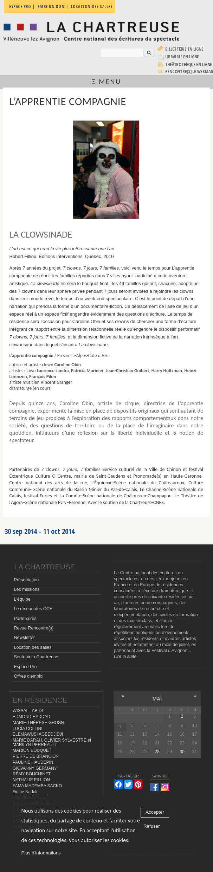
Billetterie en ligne (184, 49)
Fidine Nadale (26, 791)
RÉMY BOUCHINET (32, 773)
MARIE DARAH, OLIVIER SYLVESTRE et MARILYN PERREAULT (52, 742)
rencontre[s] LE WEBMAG (189, 72)
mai (157, 699)
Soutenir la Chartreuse (36, 656)
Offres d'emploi (28, 676)
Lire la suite (125, 656)
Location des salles (32, 647)
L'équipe (22, 599)
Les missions (26, 589)
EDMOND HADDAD (31, 716)
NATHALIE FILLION (31, 779)
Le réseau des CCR (33, 608)
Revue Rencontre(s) (33, 628)
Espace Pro (25, 666)
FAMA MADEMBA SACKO (37, 785)
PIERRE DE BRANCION (36, 756)
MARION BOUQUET (32, 750)
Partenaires (25, 618)
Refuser (151, 826)
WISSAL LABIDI (28, 710)
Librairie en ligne (182, 57)
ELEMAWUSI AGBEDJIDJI (38, 734)
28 (157, 751)
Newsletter (24, 637)
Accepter (155, 812)
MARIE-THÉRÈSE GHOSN (38, 722)
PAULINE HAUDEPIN (33, 762)
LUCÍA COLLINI (27, 728)
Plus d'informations (41, 852)
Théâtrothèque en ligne (188, 64)
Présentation (26, 579)
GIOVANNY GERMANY (35, 768)
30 (182, 751)
